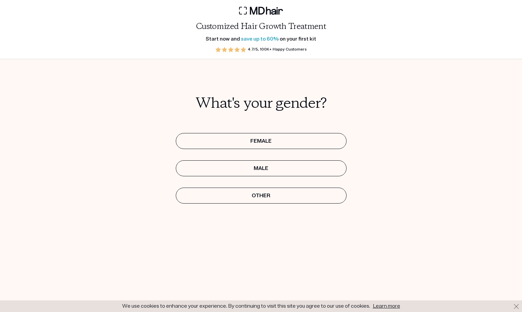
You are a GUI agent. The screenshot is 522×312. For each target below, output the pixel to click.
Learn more (386, 306)
